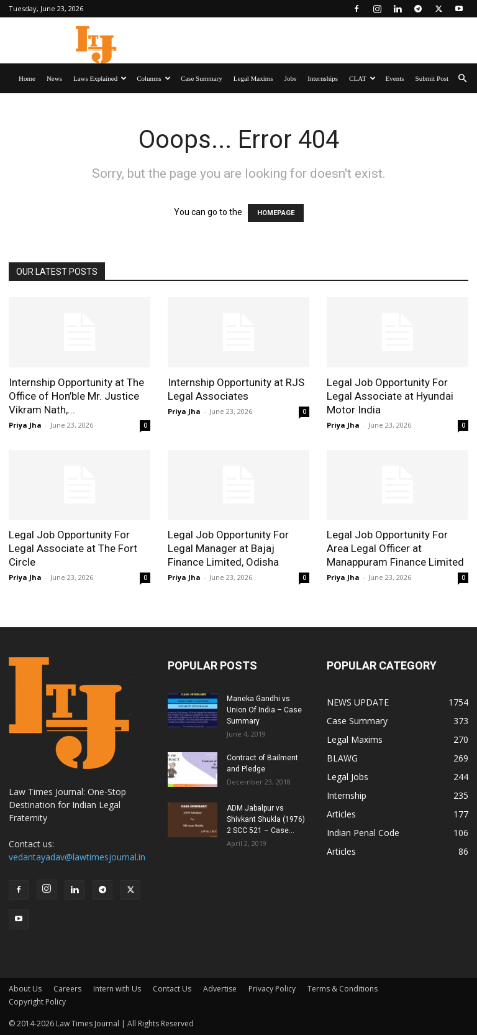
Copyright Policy (37, 1001)
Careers (67, 988)
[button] (462, 79)
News (54, 78)
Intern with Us (117, 988)
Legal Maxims (253, 78)
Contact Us (172, 988)
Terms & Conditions (342, 988)
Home (27, 78)
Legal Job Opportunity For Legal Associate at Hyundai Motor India (390, 396)
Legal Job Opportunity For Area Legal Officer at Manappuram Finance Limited (395, 548)
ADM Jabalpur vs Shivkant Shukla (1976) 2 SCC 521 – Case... (266, 819)
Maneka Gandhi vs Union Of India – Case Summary (264, 709)
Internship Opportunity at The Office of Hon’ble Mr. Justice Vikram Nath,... (76, 396)
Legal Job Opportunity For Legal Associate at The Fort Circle (73, 548)
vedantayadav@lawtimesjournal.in (77, 857)
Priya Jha (25, 425)
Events (395, 78)
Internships (322, 78)
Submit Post (432, 78)
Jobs (290, 78)
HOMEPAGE (275, 213)
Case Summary (201, 78)
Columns (154, 78)
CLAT (362, 78)
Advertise (220, 988)
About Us (25, 988)
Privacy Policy (272, 988)
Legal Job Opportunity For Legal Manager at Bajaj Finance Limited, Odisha (228, 548)
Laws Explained (100, 78)
